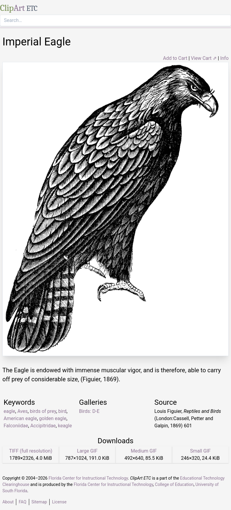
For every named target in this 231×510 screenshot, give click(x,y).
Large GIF (87, 451)
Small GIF (200, 451)
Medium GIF (144, 451)
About (8, 501)
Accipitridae (43, 426)
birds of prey (43, 411)
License (59, 501)
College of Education (174, 484)
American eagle (20, 418)
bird (62, 411)
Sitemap (39, 501)
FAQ (22, 501)
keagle (65, 426)
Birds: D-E (89, 411)
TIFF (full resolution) (30, 451)
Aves (22, 411)
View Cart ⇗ (204, 58)
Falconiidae (16, 426)
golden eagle (52, 418)
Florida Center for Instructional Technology (88, 478)
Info (224, 58)
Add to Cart (175, 58)
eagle (9, 411)
